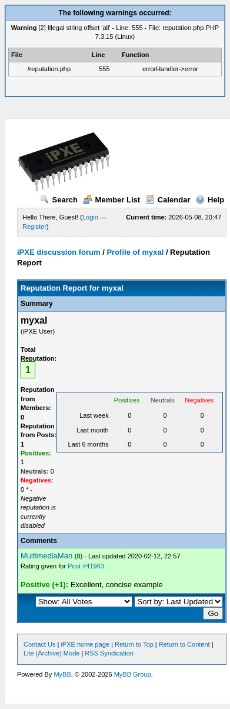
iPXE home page (85, 644)
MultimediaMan (46, 555)
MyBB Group (132, 674)
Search (59, 199)
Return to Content (184, 644)
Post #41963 (86, 566)
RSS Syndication (109, 653)
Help (209, 199)
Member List (112, 199)
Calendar (168, 199)
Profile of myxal (135, 252)
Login (90, 217)
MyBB (62, 674)
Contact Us (39, 644)
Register (34, 226)
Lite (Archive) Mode (51, 653)
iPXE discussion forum (59, 252)
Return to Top (134, 644)
